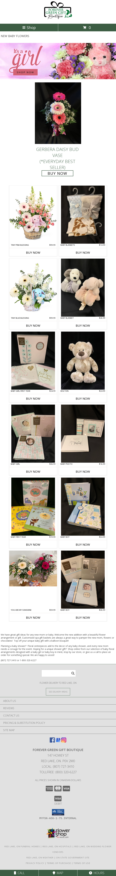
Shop (29, 27)
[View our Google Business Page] (58, 741)
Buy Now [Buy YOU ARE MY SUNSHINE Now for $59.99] (33, 617)
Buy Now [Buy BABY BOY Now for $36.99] (83, 617)
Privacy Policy (35, 863)
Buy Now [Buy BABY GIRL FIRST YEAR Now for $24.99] (33, 398)
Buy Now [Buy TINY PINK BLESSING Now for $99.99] (33, 252)
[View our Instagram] (63, 741)
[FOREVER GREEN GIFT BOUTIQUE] (58, 19)
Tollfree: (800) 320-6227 (58, 772)
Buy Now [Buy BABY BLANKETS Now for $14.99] (83, 252)
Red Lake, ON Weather (39, 857)
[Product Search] (58, 673)
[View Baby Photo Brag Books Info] (83, 434)
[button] (58, 812)
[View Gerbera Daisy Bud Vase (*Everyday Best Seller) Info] (58, 113)
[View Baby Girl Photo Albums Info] (33, 434)
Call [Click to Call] (19, 873)
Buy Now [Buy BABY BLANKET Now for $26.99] (83, 325)
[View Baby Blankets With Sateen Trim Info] (83, 215)
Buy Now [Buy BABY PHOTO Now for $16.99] (83, 471)
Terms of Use (82, 863)
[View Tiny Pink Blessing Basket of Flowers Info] (33, 214)
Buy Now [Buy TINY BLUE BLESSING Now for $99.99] (33, 325)
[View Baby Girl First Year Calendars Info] (33, 361)
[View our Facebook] (52, 741)
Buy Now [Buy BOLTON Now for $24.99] (83, 398)
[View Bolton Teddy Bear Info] (83, 361)
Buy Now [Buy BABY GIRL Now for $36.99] (33, 471)
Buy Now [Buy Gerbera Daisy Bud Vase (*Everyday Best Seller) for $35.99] (57, 173)
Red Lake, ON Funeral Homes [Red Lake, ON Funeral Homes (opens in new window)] (22, 846)
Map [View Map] (58, 873)
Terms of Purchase (59, 863)
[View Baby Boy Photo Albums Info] (83, 507)
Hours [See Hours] (96, 873)
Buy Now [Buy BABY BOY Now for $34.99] (83, 544)
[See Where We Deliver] (58, 691)
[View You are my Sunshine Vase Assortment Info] (33, 568)
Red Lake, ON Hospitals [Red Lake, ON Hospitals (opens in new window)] (57, 846)
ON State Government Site (72, 857)
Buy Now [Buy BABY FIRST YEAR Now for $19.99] (33, 544)
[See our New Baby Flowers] (58, 61)
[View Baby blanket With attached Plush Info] (83, 288)
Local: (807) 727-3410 (58, 766)
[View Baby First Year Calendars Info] (33, 507)
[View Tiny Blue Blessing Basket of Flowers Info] (33, 287)
